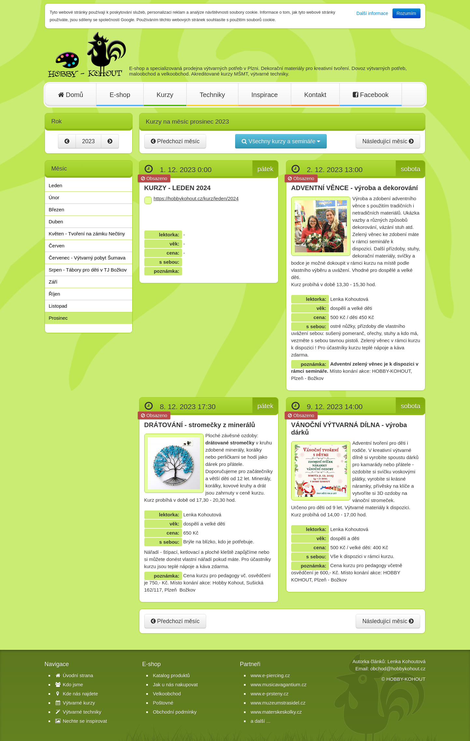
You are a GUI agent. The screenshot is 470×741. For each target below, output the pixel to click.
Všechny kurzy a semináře (281, 141)
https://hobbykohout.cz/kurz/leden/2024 (196, 198)
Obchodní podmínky (175, 712)
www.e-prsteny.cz (270, 693)
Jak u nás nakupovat (175, 684)
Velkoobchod (167, 693)
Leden (56, 185)
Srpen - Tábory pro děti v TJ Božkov (88, 270)
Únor (54, 197)
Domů (70, 94)
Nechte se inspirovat (81, 721)
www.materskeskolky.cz (276, 712)
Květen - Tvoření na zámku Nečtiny (87, 233)
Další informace (372, 13)
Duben (56, 221)
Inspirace (264, 94)
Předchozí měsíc (175, 141)
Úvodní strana (74, 675)
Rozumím (406, 13)
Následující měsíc (388, 141)
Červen (56, 245)
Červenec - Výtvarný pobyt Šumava (87, 257)
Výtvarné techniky (78, 712)
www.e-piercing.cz (270, 675)
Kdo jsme (69, 684)
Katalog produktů (171, 675)
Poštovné (163, 703)
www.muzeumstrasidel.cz (278, 703)
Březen (56, 209)
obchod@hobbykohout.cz (398, 668)
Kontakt (315, 94)
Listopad (58, 306)
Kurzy (165, 94)
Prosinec (58, 318)
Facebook (371, 94)
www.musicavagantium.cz (279, 684)
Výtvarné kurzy (75, 703)
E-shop (119, 94)
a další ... (261, 721)
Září (53, 282)
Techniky (212, 94)
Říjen (54, 294)
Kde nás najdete (76, 693)
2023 (88, 141)
